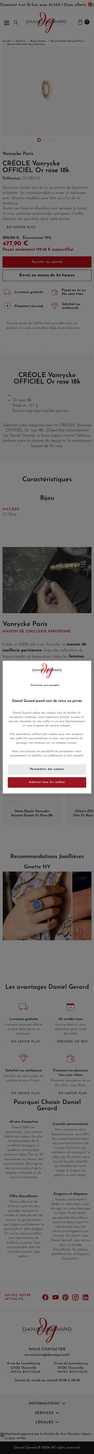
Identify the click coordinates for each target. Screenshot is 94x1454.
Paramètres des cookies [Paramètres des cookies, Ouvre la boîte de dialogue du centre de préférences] (47, 769)
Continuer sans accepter (45, 685)
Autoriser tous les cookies (47, 782)
